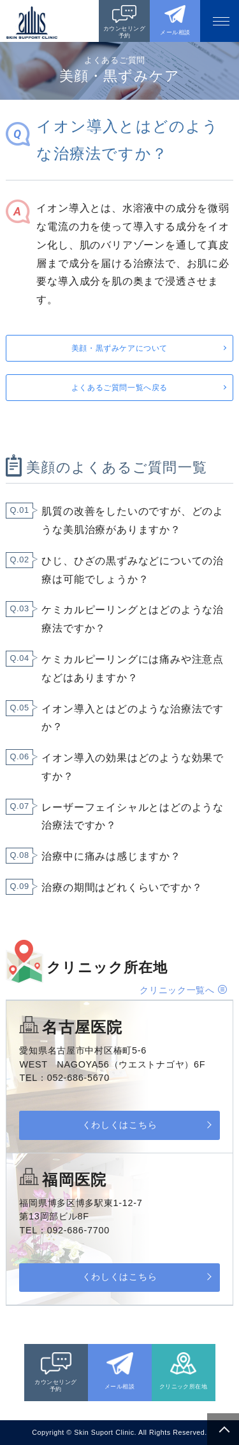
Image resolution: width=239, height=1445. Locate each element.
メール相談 (175, 32)
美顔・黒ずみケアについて (119, 348)
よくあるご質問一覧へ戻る (119, 387)
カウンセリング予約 (124, 32)
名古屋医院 (82, 1027)
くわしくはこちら (119, 1125)
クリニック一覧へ (177, 990)
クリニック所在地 (183, 1386)
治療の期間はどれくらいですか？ (121, 887)
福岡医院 (74, 1179)
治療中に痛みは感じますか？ (110, 856)
